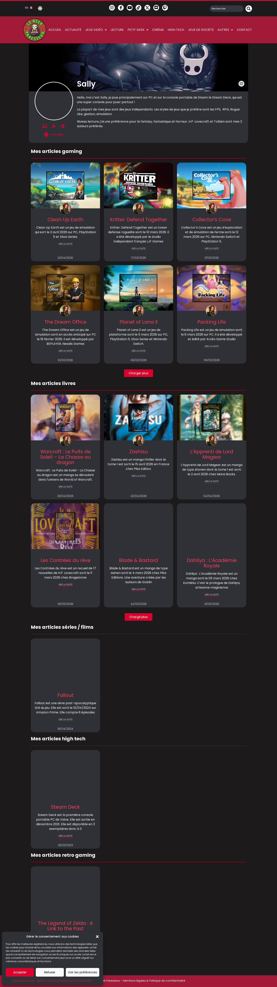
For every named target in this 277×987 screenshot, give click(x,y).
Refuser (49, 972)
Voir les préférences (82, 972)
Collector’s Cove (211, 219)
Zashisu (138, 451)
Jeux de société (201, 30)
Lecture (117, 30)
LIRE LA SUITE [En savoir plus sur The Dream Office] (65, 350)
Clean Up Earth (65, 219)
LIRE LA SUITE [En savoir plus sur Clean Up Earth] (65, 243)
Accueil (54, 30)
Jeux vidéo (96, 29)
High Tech (176, 30)
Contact (244, 30)
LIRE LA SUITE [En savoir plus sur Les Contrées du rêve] (65, 584)
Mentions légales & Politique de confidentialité (154, 981)
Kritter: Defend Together (138, 219)
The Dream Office (65, 322)
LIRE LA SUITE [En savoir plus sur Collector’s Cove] (212, 248)
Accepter (20, 972)
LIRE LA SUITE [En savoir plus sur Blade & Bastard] (139, 589)
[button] (97, 937)
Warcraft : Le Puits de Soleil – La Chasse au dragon (65, 457)
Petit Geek (138, 29)
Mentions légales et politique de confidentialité (64, 980)
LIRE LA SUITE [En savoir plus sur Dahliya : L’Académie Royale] (212, 594)
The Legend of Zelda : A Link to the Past (65, 926)
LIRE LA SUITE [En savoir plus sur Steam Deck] (65, 836)
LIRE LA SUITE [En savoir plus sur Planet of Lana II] (139, 350)
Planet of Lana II (139, 322)
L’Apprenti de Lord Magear (211, 454)
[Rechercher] (248, 8)
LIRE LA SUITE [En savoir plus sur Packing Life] (212, 346)
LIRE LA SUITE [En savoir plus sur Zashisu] (139, 476)
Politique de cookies (23, 980)
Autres (225, 29)
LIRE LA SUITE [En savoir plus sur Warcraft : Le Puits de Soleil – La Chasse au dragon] (65, 486)
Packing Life (211, 322)
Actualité (73, 30)
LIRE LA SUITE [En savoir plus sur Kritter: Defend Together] (139, 248)
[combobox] (227, 8)
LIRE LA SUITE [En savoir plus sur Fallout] (65, 719)
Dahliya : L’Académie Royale (212, 563)
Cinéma (158, 30)
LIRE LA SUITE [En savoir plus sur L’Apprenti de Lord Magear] (212, 481)
